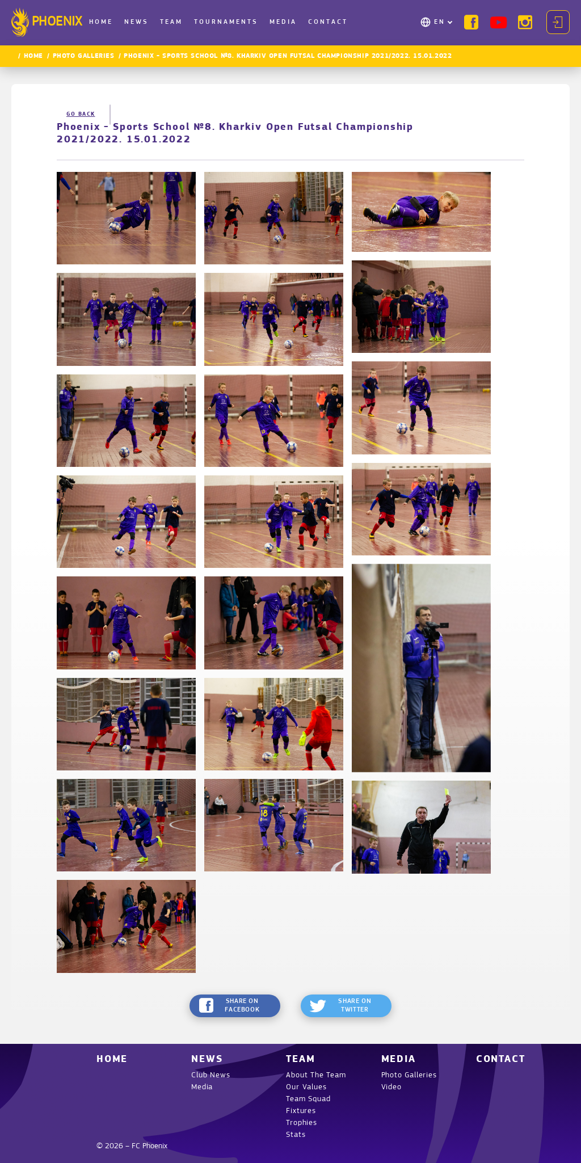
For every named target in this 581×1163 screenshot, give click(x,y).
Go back (80, 114)
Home (101, 22)
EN (439, 22)
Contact (328, 22)
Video (391, 1087)
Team (171, 22)
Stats (295, 1135)
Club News (210, 1075)
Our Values (306, 1087)
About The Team (316, 1075)
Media (283, 22)
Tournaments (226, 22)
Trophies (301, 1123)
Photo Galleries (84, 56)
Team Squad (308, 1099)
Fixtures (300, 1111)
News (136, 22)
